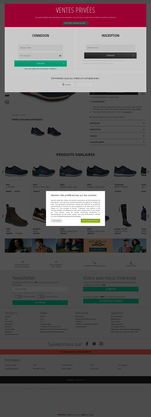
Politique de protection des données (69, 216)
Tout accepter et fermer (90, 221)
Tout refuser (56, 221)
